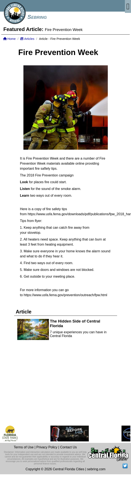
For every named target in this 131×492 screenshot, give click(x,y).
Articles (27, 38)
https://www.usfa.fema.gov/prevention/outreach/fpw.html (65, 295)
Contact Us (68, 447)
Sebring (37, 17)
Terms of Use (24, 447)
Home (9, 38)
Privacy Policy (46, 447)
